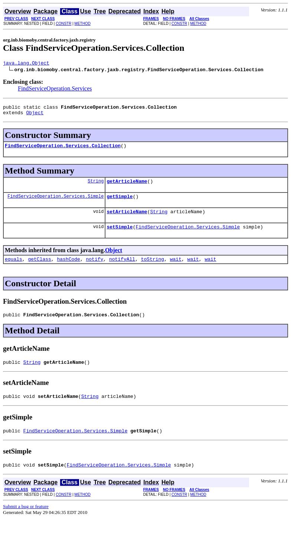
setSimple (120, 235)
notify (94, 269)
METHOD (83, 24)
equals (13, 269)
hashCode (68, 269)
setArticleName (127, 219)
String (96, 186)
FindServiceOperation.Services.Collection (63, 149)
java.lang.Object (26, 63)
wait (176, 269)
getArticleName (127, 186)
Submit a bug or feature (26, 522)
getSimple (120, 203)
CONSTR (63, 24)
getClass (39, 269)
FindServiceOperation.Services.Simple (55, 203)
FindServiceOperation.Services (55, 89)
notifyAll (122, 269)
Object (34, 115)
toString (152, 269)
